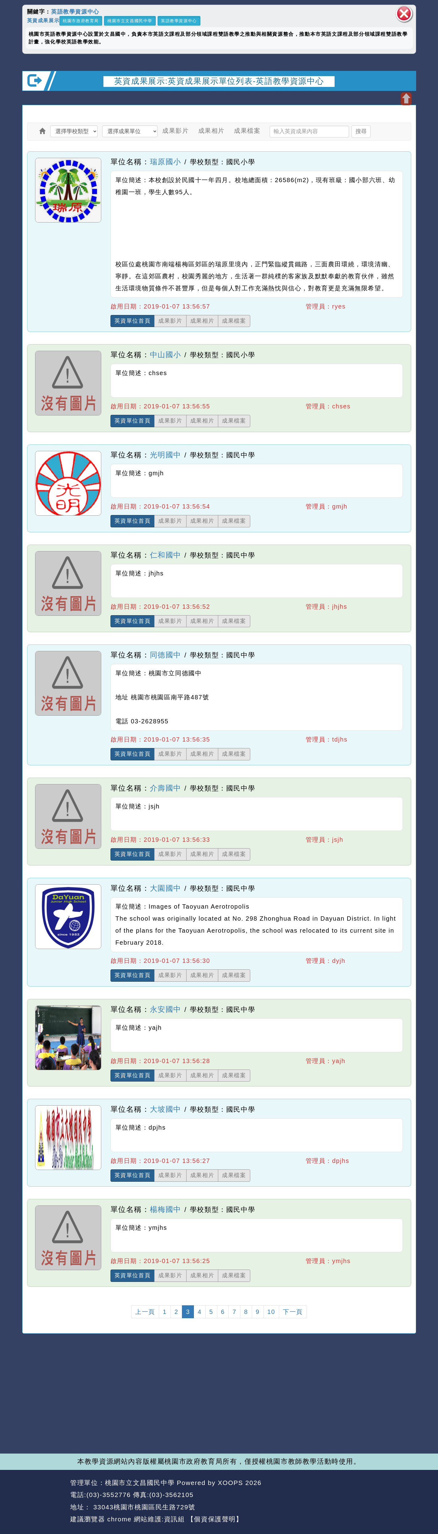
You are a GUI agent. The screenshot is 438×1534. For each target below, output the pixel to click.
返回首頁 (360, 1495)
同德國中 (165, 655)
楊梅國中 (165, 1209)
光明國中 (165, 455)
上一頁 (145, 1311)
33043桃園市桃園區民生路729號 (143, 1507)
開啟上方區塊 (406, 98)
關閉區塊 (404, 13)
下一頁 (293, 1311)
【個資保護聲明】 (215, 1519)
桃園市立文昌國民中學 (129, 20)
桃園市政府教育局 (81, 20)
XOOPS (230, 1482)
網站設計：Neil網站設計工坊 (44, 1501)
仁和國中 (165, 555)
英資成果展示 (43, 20)
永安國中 (165, 1009)
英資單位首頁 (133, 321)
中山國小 (165, 354)
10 (271, 1311)
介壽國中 (165, 788)
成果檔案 (247, 130)
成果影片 (175, 130)
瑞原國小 (165, 161)
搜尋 (361, 131)
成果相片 (211, 130)
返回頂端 (400, 1495)
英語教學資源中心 (75, 12)
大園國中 (165, 888)
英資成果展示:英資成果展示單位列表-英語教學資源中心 (219, 81)
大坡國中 (165, 1109)
